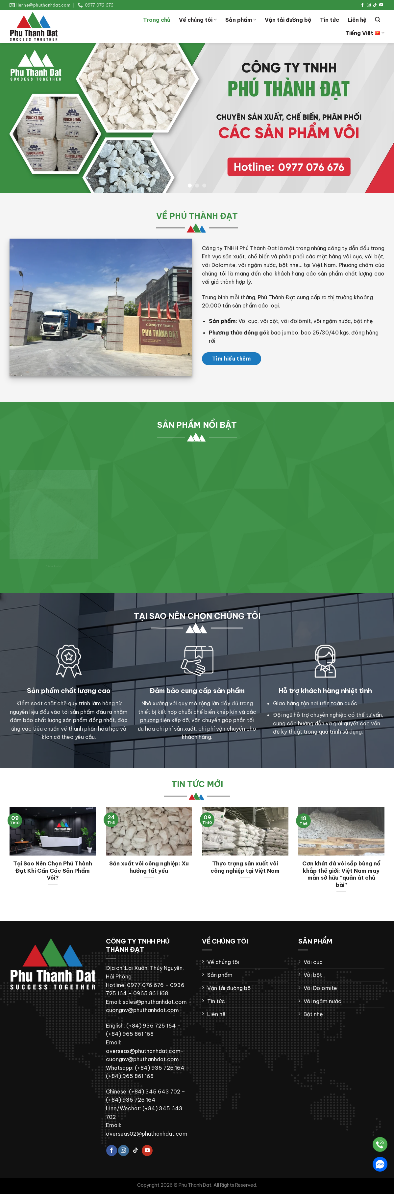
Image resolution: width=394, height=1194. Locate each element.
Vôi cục (313, 962)
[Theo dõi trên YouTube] (381, 5)
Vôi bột (313, 975)
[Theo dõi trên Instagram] (369, 5)
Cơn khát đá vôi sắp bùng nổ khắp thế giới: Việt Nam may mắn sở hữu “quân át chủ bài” (341, 874)
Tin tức (329, 19)
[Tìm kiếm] (377, 19)
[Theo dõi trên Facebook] (362, 5)
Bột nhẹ (313, 1014)
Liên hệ (357, 19)
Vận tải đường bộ (288, 19)
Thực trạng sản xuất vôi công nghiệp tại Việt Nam (245, 867)
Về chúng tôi (198, 19)
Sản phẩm (240, 19)
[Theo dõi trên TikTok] (375, 5)
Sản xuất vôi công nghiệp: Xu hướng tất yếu (149, 867)
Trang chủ (156, 19)
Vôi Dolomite (320, 988)
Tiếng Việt (364, 33)
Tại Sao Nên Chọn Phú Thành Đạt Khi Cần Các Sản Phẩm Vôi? (52, 870)
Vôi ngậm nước (322, 1001)
